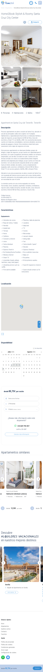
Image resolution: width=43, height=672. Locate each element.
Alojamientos (8, 8)
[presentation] (4, 479)
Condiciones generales (8, 647)
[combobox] (21, 409)
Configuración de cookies (8, 652)
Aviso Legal (4, 650)
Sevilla (7, 585)
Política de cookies (6, 644)
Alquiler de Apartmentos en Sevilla (16, 588)
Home (2, 8)
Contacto (4, 631)
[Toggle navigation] (40, 3)
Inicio (2, 623)
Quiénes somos (5, 629)
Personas (11, 404)
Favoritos (4, 634)
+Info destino (11, 592)
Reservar (37, 668)
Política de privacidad (7, 642)
